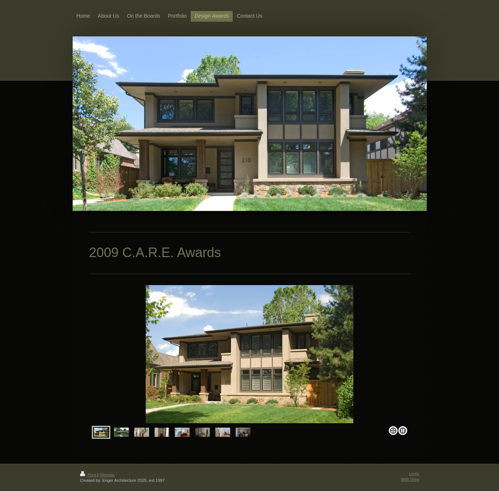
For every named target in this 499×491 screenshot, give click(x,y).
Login (414, 473)
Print (88, 475)
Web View (410, 479)
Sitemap (107, 475)
